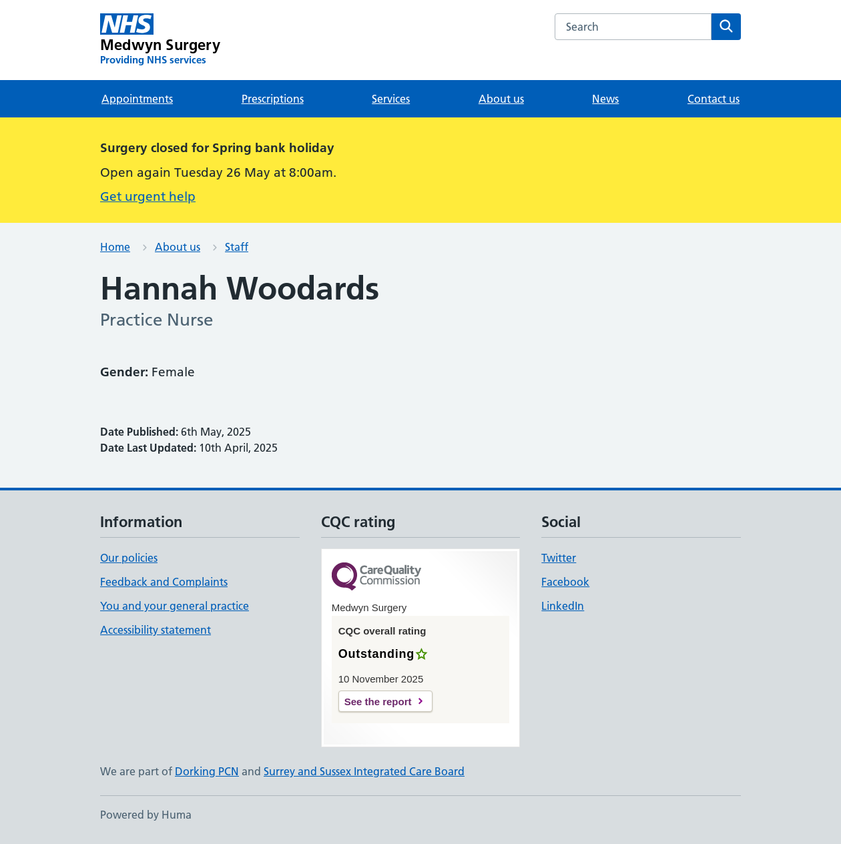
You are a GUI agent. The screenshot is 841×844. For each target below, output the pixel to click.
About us (501, 98)
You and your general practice (174, 605)
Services (391, 98)
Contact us (713, 98)
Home (115, 247)
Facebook (565, 581)
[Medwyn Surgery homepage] (160, 40)
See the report (378, 701)
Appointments (137, 98)
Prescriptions (273, 98)
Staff (236, 247)
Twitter (558, 557)
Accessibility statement (155, 630)
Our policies (129, 557)
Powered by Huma (146, 814)
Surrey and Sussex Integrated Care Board (364, 771)
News (605, 98)
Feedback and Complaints (164, 581)
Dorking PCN (207, 771)
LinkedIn (562, 605)
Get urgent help (148, 196)
